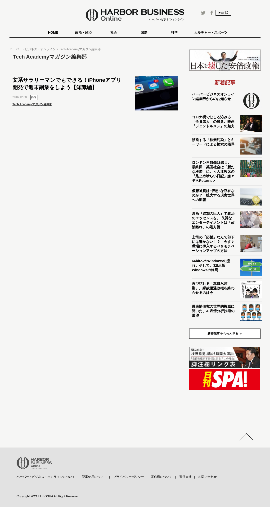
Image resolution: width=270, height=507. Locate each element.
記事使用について (94, 477)
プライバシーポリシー (128, 477)
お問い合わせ (207, 477)
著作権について (161, 477)
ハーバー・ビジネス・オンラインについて (46, 477)
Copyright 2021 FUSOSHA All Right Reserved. (48, 496)
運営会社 (185, 477)
